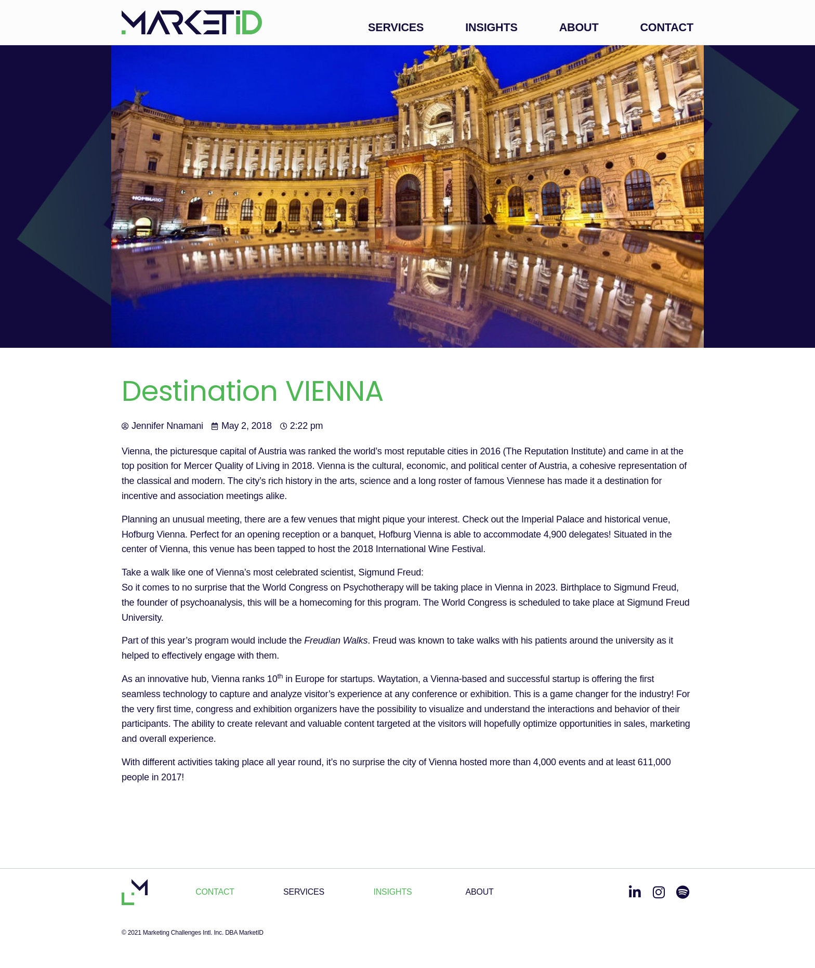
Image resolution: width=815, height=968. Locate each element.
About (579, 27)
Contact (666, 27)
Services (396, 27)
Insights (491, 27)
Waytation (397, 679)
